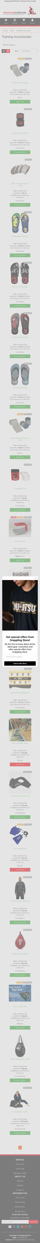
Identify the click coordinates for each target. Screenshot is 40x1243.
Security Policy (20, 1211)
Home (5, 31)
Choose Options (20, 152)
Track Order (20, 1169)
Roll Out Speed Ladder (20, 743)
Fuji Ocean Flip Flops (20, 388)
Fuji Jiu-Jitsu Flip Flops (20, 287)
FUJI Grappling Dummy (20, 1112)
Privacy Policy (20, 1202)
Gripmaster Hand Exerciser (20, 693)
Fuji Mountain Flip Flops (20, 337)
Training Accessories (23, 31)
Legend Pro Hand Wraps (20, 133)
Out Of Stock (20, 764)
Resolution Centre (20, 1173)
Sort (16, 51)
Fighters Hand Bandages (20, 83)
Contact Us (20, 1190)
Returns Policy (20, 1207)
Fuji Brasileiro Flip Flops (20, 236)
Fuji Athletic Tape (20, 489)
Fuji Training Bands (20, 848)
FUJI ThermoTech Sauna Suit (20, 901)
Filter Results (9, 45)
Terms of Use (20, 1198)
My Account (20, 1164)
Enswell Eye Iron (20, 541)
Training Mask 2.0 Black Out (20, 796)
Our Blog (20, 1185)
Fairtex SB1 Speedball (20, 954)
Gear (12, 31)
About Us (20, 1181)
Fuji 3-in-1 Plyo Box (20, 1006)
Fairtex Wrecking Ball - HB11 (20, 1059)
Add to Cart (20, 102)
